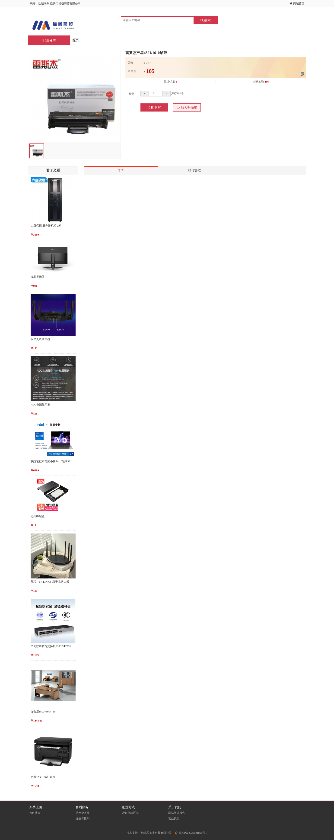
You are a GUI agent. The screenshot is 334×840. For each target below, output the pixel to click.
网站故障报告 (176, 812)
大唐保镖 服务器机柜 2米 (46, 225)
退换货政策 (82, 812)
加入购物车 (186, 108)
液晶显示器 (38, 276)
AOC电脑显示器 (40, 404)
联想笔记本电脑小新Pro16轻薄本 (51, 461)
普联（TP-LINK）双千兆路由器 (50, 581)
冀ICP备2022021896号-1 (191, 832)
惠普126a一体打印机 (43, 777)
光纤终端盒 (38, 516)
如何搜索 (34, 812)
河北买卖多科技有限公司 (156, 832)
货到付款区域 (130, 812)
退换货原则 (82, 818)
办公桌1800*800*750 (43, 711)
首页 (75, 40)
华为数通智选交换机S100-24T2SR (51, 646)
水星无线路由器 (40, 339)
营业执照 (173, 818)
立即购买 (154, 107)
